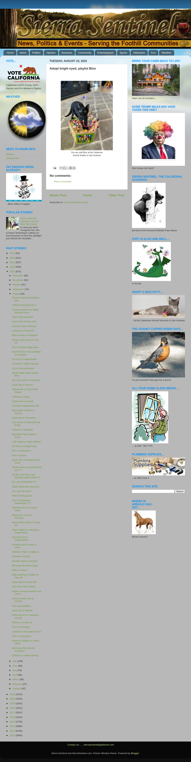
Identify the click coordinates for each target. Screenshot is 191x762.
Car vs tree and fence (23, 368)
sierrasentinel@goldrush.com (99, 744)
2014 (13, 726)
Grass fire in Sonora (22, 385)
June (15, 666)
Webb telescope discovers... (26, 486)
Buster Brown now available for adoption (26, 353)
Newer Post (58, 195)
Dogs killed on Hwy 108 (24, 582)
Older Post (116, 195)
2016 (13, 717)
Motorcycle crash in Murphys (22, 516)
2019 (13, 703)
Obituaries (139, 52)
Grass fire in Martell (22, 610)
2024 (13, 262)
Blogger (135, 753)
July (15, 661)
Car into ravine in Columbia (26, 380)
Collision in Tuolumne (23, 330)
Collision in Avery (21, 396)
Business (67, 52)
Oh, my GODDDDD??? (24, 482)
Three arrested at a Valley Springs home (25, 311)
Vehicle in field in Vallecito (25, 552)
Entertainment (105, 52)
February (18, 684)
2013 (13, 731)
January (17, 688)
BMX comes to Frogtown (25, 335)
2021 (13, 694)
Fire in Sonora (19, 455)
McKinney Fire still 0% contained (23, 649)
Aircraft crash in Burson (24, 326)
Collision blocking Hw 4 (24, 305)
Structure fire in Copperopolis (20, 538)
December (18, 275)
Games (10, 154)
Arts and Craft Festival (23, 586)
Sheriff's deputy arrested (24, 561)
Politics (36, 52)
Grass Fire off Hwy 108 (24, 321)
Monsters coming (21, 556)
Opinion (51, 52)
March (16, 679)
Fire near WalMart (21, 606)
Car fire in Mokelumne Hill (25, 406)
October (17, 284)
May (15, 670)
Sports (123, 52)
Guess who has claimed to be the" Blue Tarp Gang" (29, 221)
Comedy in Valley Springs (25, 363)
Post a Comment (63, 181)
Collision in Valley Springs (25, 655)
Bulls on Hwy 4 (19, 570)
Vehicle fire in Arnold (22, 401)
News (23, 52)
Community (84, 52)
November (18, 280)
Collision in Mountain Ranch (26, 631)
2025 (13, 258)
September (19, 289)
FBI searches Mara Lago (25, 565)
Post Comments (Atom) (76, 202)
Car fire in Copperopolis (24, 359)
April (15, 675)
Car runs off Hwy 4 (21, 491)
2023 (13, 267)
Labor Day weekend (22, 317)
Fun (153, 52)
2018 (13, 708)
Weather (166, 52)
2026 (13, 253)
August (16, 293)
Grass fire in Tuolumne (24, 417)
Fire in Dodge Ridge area (25, 347)
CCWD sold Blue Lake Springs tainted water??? (26, 476)
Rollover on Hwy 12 (22, 622)
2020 (13, 698)
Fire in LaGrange (21, 627)
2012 (13, 735)
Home (10, 52)
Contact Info (12, 158)
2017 (13, 712)
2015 (13, 721)
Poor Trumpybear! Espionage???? (21, 501)
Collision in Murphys (22, 429)
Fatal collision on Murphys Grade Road (25, 531)
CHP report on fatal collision (26, 441)
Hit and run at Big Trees (24, 446)
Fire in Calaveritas (21, 450)
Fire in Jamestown (21, 636)
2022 (13, 271)
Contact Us (73, 744)
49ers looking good (22, 495)
